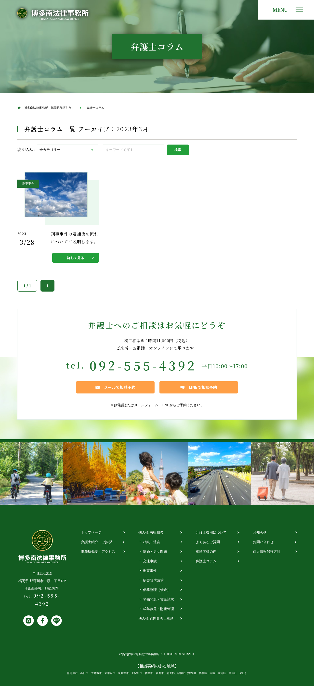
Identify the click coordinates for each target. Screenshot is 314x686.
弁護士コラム (206, 561)
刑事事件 (150, 571)
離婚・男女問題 (155, 551)
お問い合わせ (263, 542)
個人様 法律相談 (150, 532)
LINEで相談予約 (203, 387)
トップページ (91, 532)
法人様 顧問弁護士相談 (156, 618)
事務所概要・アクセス (98, 551)
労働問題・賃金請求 (158, 599)
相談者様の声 (206, 551)
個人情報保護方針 (266, 551)
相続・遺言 (151, 542)
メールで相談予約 (119, 387)
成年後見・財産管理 (158, 609)
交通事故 (150, 561)
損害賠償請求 (153, 580)
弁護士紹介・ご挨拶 (96, 542)
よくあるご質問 (208, 542)
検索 (177, 149)
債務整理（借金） (156, 590)
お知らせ (260, 532)
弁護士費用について (211, 532)
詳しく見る (75, 257)
